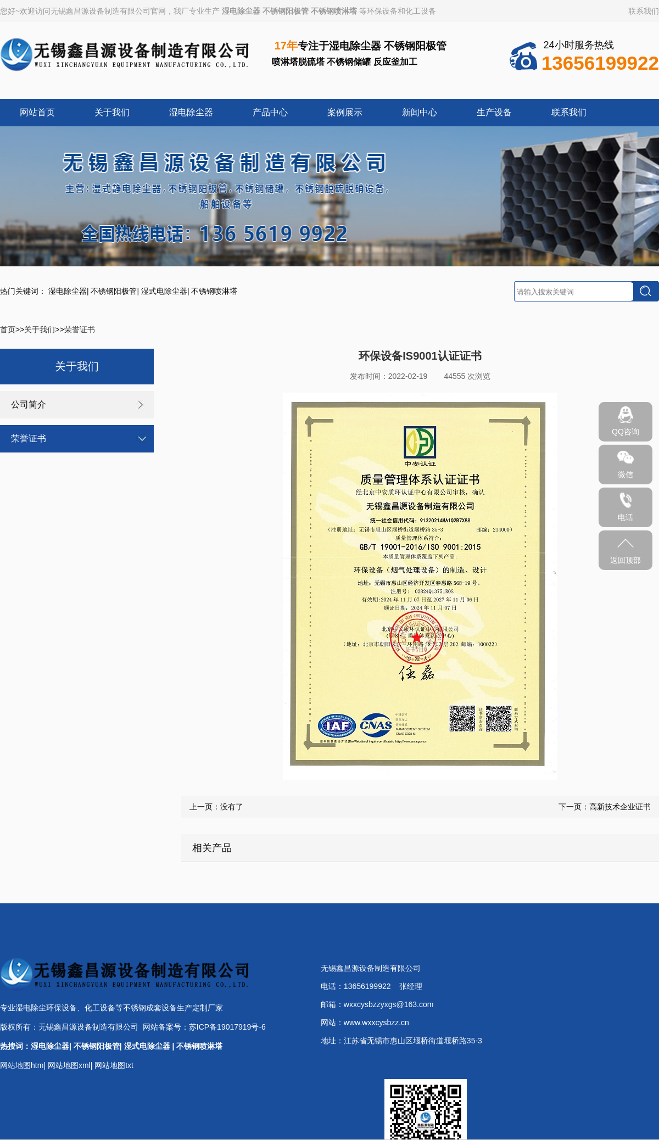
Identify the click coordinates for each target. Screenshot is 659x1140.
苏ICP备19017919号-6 (227, 1026)
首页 (7, 329)
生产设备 (494, 112)
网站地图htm (21, 1065)
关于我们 (112, 112)
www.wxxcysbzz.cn (376, 1022)
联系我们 (643, 11)
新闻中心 (419, 112)
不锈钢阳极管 (286, 11)
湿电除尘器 (241, 11)
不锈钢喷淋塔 (334, 11)
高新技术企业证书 (620, 806)
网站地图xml (69, 1065)
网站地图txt (113, 1065)
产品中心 (270, 112)
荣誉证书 (79, 329)
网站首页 (37, 112)
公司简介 (28, 404)
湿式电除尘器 (164, 291)
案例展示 (344, 112)
